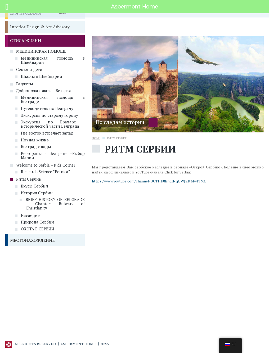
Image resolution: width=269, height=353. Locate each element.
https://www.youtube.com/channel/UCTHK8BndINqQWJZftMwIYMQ (149, 181)
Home (96, 138)
